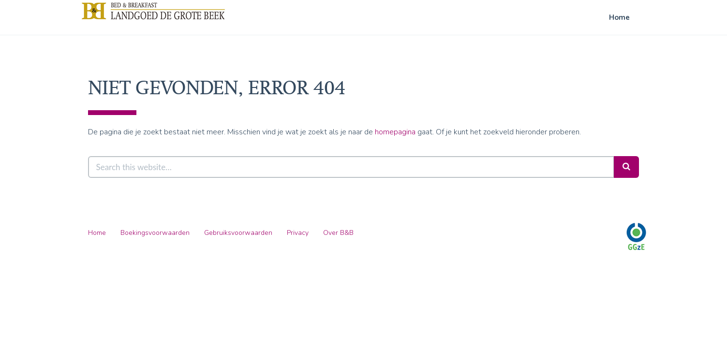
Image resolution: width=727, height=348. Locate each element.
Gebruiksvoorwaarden (238, 232)
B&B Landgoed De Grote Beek (153, 10)
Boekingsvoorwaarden (155, 232)
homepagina (395, 132)
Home (619, 17)
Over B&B (338, 232)
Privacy (298, 232)
